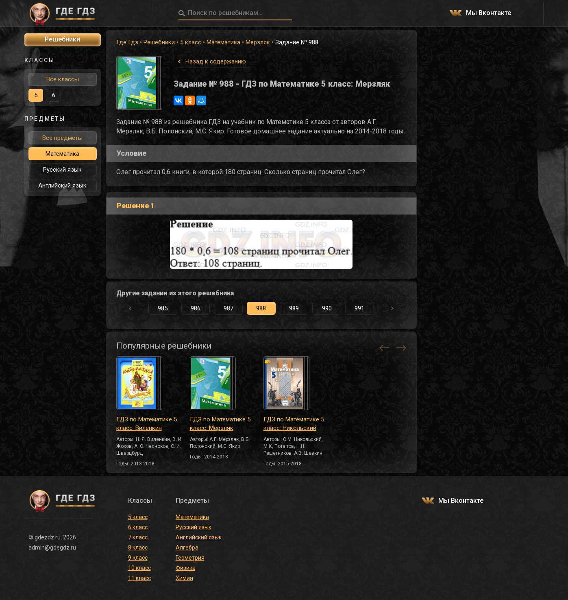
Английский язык (62, 185)
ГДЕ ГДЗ (62, 13)
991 (359, 308)
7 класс (138, 537)
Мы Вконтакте (488, 13)
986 (195, 308)
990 (327, 308)
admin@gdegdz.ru (52, 547)
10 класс (139, 568)
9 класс (138, 557)
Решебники (159, 42)
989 (294, 308)
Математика (223, 42)
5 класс (190, 42)
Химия (184, 578)
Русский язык (62, 169)
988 (261, 308)
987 (228, 308)
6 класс (138, 527)
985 (163, 308)
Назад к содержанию (215, 61)
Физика (186, 568)
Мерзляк (258, 42)
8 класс (138, 547)
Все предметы (62, 138)
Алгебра (187, 547)
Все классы (62, 79)
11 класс (139, 578)
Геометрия (190, 557)
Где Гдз (127, 42)
